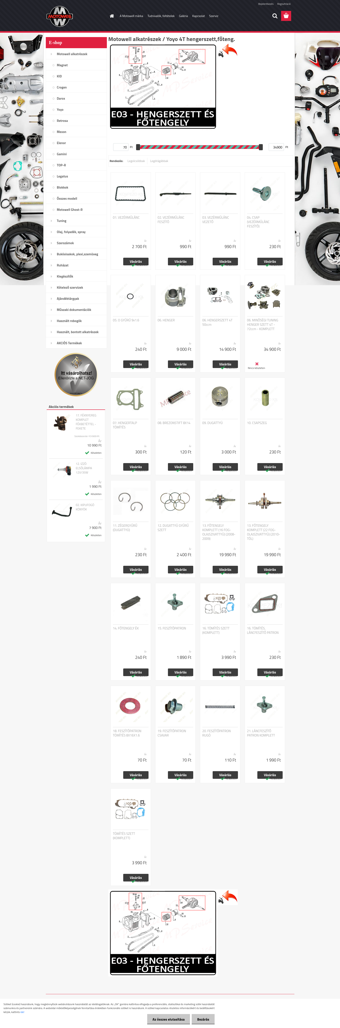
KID (59, 76)
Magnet (62, 65)
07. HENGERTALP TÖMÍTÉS (125, 425)
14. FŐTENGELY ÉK (126, 628)
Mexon (62, 131)
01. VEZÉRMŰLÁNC (126, 217)
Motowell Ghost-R (70, 209)
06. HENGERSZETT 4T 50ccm (217, 322)
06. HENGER (166, 320)
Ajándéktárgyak (68, 298)
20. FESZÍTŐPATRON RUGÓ (216, 733)
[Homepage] (111, 16)
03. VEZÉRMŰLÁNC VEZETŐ (215, 219)
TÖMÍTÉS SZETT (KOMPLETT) (124, 836)
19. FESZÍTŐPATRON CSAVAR (172, 733)
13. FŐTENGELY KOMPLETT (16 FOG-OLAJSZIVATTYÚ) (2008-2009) (219, 532)
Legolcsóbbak (136, 161)
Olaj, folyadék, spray (71, 231)
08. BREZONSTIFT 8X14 (174, 423)
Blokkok (62, 187)
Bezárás (203, 1019)
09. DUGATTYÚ (212, 423)
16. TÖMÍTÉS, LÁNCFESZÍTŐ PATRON (263, 630)
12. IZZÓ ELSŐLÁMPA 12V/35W (84, 468)
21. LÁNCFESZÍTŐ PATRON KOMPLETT (261, 733)
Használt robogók (69, 320)
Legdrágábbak (159, 161)
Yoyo (60, 109)
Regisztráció (283, 4)
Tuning (62, 220)
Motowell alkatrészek (72, 53)
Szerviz (213, 16)
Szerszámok (65, 242)
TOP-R (61, 165)
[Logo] (76, 16)
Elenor (61, 142)
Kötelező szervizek (70, 287)
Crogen (62, 87)
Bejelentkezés (266, 4)
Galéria (183, 16)
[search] (275, 16)
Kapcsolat (198, 16)
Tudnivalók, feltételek (161, 16)
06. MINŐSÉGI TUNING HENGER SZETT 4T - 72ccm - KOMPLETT (262, 324)
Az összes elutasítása (168, 1019)
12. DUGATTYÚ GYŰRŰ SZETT (173, 527)
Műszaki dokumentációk (74, 309)
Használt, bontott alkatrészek (78, 331)
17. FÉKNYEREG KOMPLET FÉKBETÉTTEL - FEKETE (86, 422)
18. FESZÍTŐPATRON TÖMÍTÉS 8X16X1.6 (127, 733)
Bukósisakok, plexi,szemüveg (77, 254)
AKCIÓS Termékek (69, 343)
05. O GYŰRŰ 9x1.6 (126, 320)
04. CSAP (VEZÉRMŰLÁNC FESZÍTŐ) (258, 221)
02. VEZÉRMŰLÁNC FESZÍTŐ (171, 219)
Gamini (62, 154)
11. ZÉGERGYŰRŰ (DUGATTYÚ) (125, 527)
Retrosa (62, 120)
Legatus (62, 176)
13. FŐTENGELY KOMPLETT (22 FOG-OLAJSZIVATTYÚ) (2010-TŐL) (263, 532)
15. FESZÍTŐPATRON (172, 628)
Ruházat (63, 265)
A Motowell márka (131, 16)
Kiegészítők (65, 276)
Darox (61, 98)
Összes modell (67, 198)
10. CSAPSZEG (257, 423)
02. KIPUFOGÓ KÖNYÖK (85, 507)
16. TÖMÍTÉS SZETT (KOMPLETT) (216, 630)
